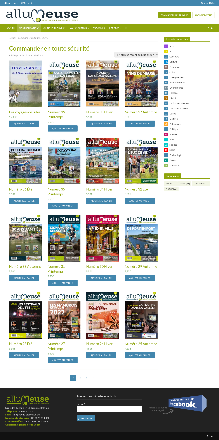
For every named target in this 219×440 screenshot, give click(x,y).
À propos (114, 28)
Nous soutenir (78, 28)
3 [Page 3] (86, 377)
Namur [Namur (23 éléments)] (171, 188)
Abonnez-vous (203, 15)
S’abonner (99, 28)
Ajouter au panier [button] (24, 123)
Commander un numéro (175, 15)
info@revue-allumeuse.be (26, 414)
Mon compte (11, 3)
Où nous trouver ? (54, 28)
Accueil (11, 28)
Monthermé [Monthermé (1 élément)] (200, 183)
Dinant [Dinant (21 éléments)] (184, 183)
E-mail (81, 404)
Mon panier (27, 3)
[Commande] (136, 54)
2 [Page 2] (80, 377)
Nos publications (29, 28)
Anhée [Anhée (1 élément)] (170, 183)
